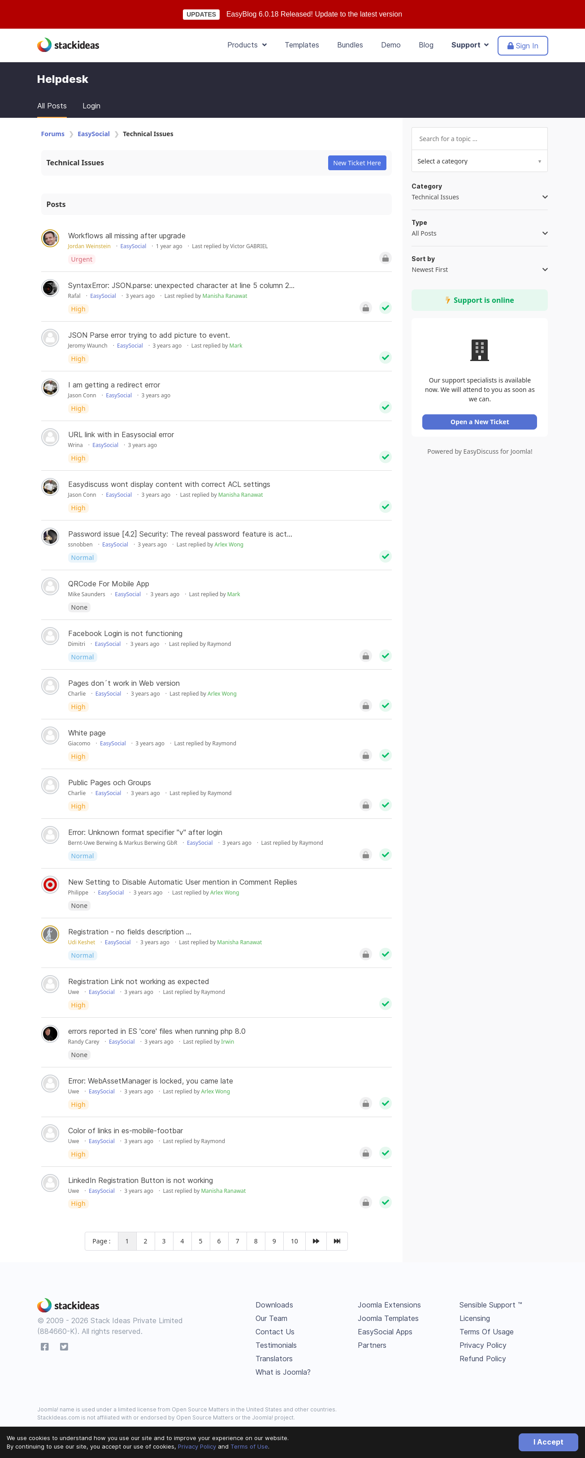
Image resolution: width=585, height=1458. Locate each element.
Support (470, 44)
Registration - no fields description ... (129, 931)
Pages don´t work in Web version (124, 683)
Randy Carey (84, 1041)
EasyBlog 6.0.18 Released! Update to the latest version (314, 14)
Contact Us (275, 1331)
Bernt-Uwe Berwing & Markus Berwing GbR (123, 843)
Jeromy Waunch (88, 345)
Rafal (74, 296)
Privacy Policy (197, 1446)
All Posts (52, 105)
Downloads (274, 1304)
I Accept (548, 1441)
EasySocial (94, 133)
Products (247, 44)
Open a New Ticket (480, 423)
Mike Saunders (86, 594)
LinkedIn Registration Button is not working (140, 1180)
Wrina (75, 445)
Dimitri (77, 644)
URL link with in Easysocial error (121, 434)
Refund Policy (482, 1358)
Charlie (77, 693)
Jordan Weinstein (89, 246)
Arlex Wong (229, 544)
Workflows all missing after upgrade (127, 235)
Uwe (73, 992)
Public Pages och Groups (109, 782)
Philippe (78, 892)
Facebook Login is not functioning (125, 633)
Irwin (227, 1041)
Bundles (350, 44)
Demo (391, 44)
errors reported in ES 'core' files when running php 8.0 (157, 1031)
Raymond (219, 644)
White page (87, 732)
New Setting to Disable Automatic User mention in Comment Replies (182, 881)
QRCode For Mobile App (108, 583)
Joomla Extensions (389, 1304)
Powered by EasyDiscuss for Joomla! (480, 452)
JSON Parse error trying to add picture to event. (149, 335)
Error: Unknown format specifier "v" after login (145, 832)
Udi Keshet (81, 942)
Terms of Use (249, 1446)
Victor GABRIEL (249, 246)
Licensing (474, 1318)
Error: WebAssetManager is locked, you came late (150, 1080)
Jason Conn (82, 395)
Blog (426, 44)
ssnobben (80, 544)
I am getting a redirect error (114, 384)
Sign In (522, 45)
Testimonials (276, 1345)
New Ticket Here (357, 163)
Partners (372, 1345)
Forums (53, 133)
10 (294, 1241)
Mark (236, 345)
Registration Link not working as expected (138, 981)
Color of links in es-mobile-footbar (125, 1130)
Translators (274, 1358)
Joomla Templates (388, 1318)
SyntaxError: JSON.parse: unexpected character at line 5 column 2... (181, 285)
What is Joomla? (283, 1372)
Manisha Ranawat (225, 296)
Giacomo (79, 743)
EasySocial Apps (385, 1331)
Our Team (271, 1318)
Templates (302, 44)
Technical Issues (75, 163)
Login (91, 105)
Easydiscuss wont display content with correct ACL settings (169, 484)
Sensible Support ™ (490, 1304)
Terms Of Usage (486, 1331)
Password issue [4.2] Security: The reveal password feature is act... (180, 533)
